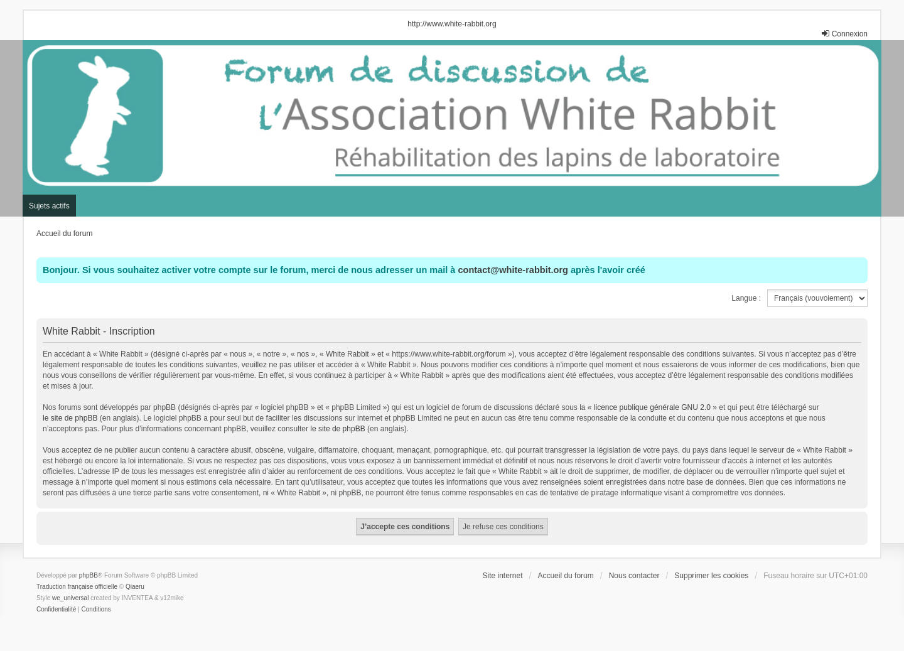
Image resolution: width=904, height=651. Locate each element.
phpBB (88, 575)
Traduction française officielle (76, 586)
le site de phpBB (70, 418)
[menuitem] (56, 609)
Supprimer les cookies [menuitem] (711, 575)
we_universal (70, 598)
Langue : (746, 298)
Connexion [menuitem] (844, 33)
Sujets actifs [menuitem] (49, 206)
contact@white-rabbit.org (513, 270)
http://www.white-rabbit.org (451, 23)
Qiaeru (135, 586)
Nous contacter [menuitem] (634, 575)
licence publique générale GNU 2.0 (652, 407)
